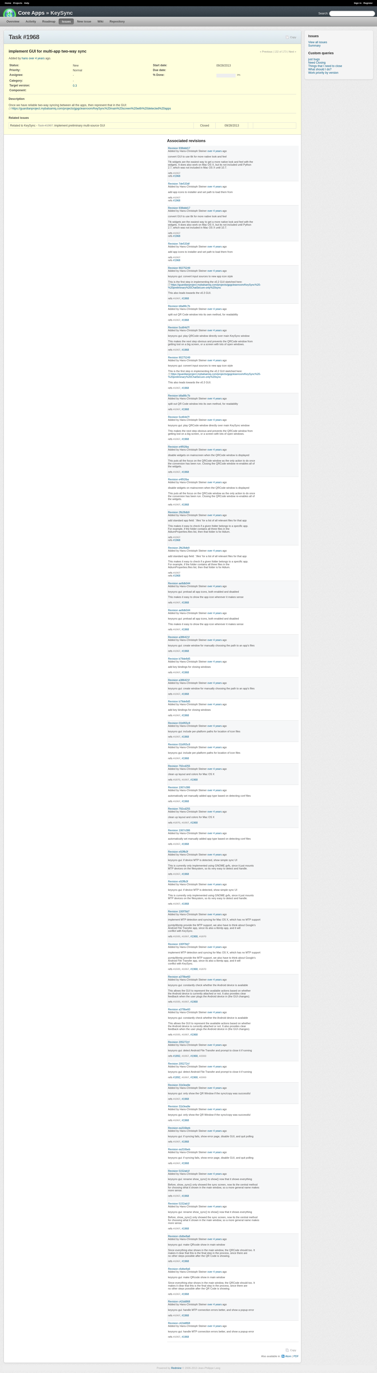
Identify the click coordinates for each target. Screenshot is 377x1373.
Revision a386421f (178, 637)
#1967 (176, 173)
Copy (293, 37)
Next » (292, 51)
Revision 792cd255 (179, 766)
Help (26, 3)
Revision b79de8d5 (179, 658)
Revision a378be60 (179, 976)
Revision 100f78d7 (178, 911)
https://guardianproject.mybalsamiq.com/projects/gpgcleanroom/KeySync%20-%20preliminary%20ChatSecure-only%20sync (214, 286)
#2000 (202, 1055)
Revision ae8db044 (179, 583)
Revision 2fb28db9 (178, 512)
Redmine (176, 1368)
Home (8, 3)
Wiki (100, 21)
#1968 (176, 176)
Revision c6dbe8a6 (179, 1236)
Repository (117, 21)
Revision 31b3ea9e (179, 1085)
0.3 (75, 85)
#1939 (176, 936)
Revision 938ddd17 (179, 148)
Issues (66, 21)
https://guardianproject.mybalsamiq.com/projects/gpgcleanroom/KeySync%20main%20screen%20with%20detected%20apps (91, 108)
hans (25, 58)
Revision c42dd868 (179, 1301)
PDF (296, 1356)
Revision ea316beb (179, 1127)
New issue (84, 21)
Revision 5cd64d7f (178, 327)
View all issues (317, 42)
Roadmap (49, 21)
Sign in (358, 3)
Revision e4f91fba (178, 446)
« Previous (266, 51)
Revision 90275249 (179, 267)
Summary (314, 45)
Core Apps (31, 13)
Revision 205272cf (178, 1042)
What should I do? (320, 69)
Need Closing (317, 62)
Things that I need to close (325, 66)
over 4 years (36, 58)
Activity (30, 21)
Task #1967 (45, 125)
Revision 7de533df (178, 183)
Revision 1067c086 (179, 787)
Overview (12, 21)
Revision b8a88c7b (179, 306)
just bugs (314, 59)
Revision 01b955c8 (179, 723)
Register (368, 3)
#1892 (176, 1055)
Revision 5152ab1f (178, 1170)
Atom (288, 1356)
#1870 (176, 779)
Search (322, 13)
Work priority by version (323, 72)
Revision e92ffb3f (178, 851)
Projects (17, 3)
